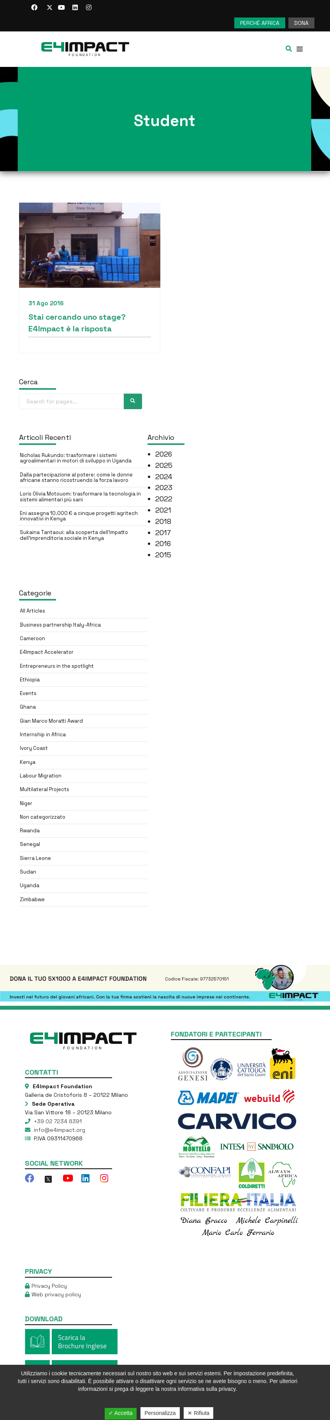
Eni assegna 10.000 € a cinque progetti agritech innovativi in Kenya (79, 516)
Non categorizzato (42, 817)
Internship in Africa (43, 734)
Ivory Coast (34, 748)
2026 (163, 454)
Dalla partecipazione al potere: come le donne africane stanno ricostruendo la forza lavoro (76, 477)
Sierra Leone (35, 858)
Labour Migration (40, 775)
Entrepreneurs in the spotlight (57, 666)
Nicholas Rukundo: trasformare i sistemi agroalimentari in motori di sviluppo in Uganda (76, 458)
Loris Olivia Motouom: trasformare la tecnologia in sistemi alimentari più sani (80, 496)
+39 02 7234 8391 (57, 1121)
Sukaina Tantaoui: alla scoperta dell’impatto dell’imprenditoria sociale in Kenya (74, 535)
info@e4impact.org (58, 1129)
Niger (26, 803)
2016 (163, 543)
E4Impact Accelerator (47, 652)
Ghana (28, 707)
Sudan (28, 871)
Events (28, 693)
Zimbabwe (32, 899)
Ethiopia (30, 679)
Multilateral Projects (44, 789)
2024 (163, 476)
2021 (163, 510)
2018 (163, 521)
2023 (163, 487)
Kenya (27, 762)
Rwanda (30, 830)
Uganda (29, 885)
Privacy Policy (49, 1285)
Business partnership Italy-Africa (60, 625)
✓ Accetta (121, 1413)
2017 (163, 532)
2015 (163, 554)
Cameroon (32, 638)
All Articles (32, 611)
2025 (163, 465)
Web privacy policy (56, 1294)
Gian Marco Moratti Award (51, 721)
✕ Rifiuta (198, 1413)
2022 (163, 498)
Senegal (30, 844)
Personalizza (160, 1413)
